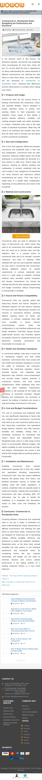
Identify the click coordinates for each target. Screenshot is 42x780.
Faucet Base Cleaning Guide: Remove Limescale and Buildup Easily (22, 621)
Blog (10, 11)
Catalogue (25, 776)
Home (4, 11)
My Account (17, 776)
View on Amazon (21, 236)
